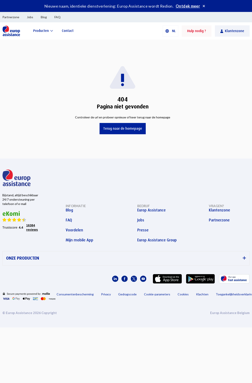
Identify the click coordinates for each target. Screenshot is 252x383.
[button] (170, 31)
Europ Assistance (151, 210)
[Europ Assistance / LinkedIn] (115, 279)
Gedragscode (127, 294)
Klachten (202, 294)
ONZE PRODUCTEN (126, 258)
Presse (143, 230)
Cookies (183, 294)
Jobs (30, 17)
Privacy (106, 294)
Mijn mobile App (79, 240)
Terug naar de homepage (122, 128)
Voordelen (74, 230)
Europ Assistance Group (157, 240)
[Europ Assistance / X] (134, 279)
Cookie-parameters (157, 294)
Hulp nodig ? (196, 31)
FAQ (57, 17)
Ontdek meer (188, 6)
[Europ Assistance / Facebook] (124, 279)
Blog (44, 17)
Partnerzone (10, 17)
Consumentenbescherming (75, 294)
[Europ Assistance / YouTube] (143, 279)
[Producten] (43, 30)
